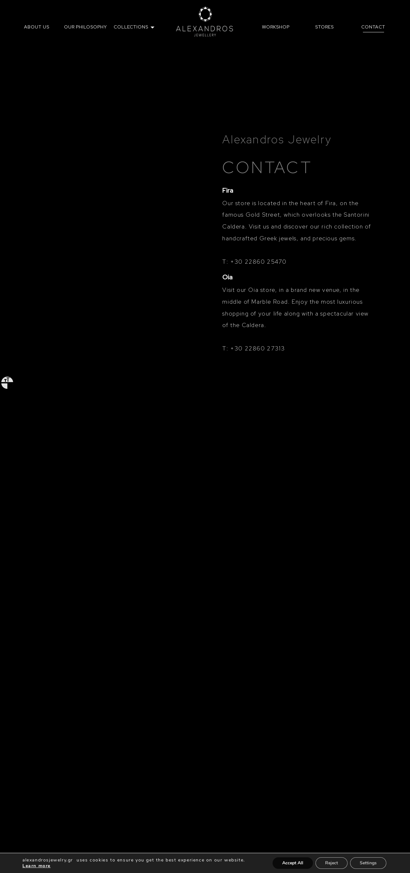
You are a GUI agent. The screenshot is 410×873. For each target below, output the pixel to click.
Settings (368, 863)
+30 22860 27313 (257, 348)
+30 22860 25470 (258, 261)
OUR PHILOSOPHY (85, 27)
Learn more (36, 866)
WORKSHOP (276, 27)
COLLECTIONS (131, 27)
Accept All (292, 863)
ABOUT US (36, 27)
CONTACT (373, 27)
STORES (324, 27)
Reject (331, 863)
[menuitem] (36, 27)
